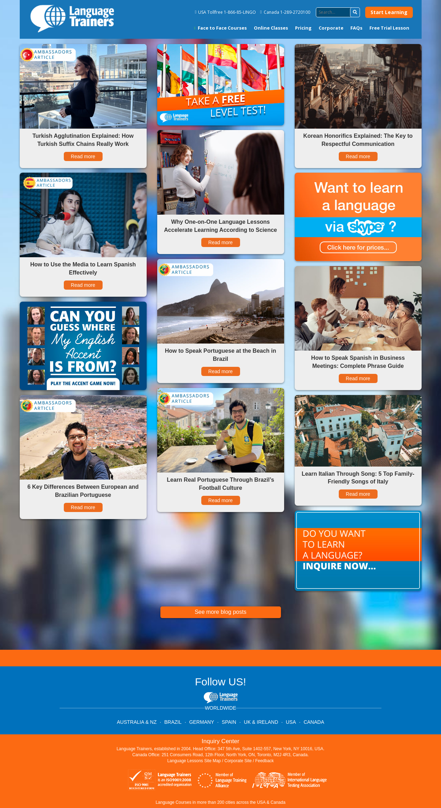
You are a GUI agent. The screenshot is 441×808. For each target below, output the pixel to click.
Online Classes (271, 28)
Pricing (303, 28)
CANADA (314, 722)
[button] (355, 12)
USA (291, 722)
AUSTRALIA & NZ (137, 722)
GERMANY (201, 722)
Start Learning (389, 12)
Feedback (264, 760)
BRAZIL (173, 722)
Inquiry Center (220, 741)
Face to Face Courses (220, 28)
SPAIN (229, 722)
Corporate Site (238, 760)
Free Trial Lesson (389, 28)
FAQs (356, 28)
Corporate (331, 28)
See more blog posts (220, 612)
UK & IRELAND (261, 722)
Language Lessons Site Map (194, 760)
